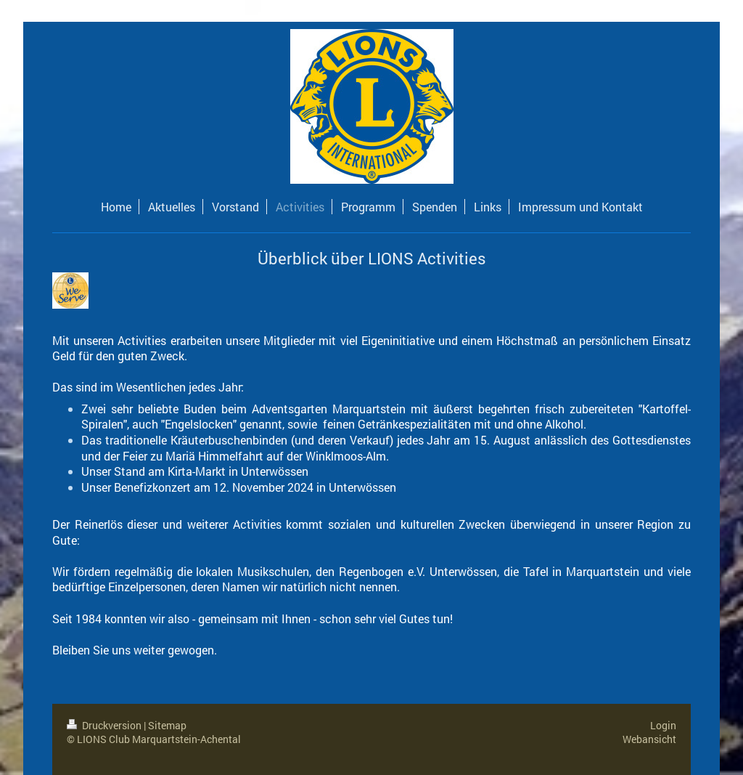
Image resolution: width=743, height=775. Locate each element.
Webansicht (649, 739)
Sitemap (167, 725)
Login (663, 725)
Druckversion (105, 725)
